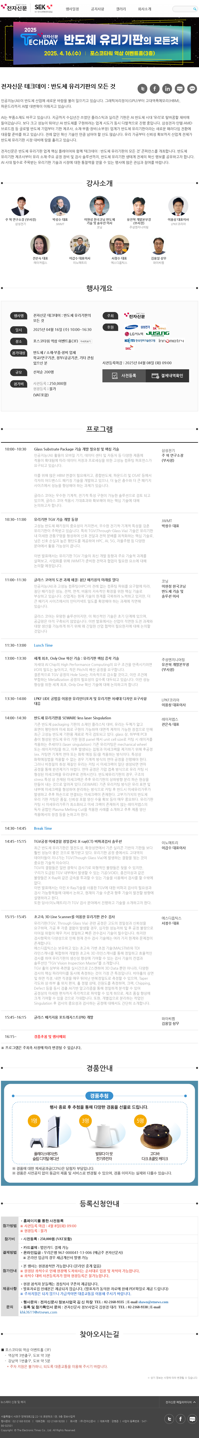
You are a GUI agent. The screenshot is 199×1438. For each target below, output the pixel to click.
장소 (18, 341)
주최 (110, 316)
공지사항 (97, 9)
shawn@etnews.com (153, 1302)
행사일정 (72, 9)
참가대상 (18, 353)
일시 (18, 330)
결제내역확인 (167, 376)
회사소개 (144, 9)
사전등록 (124, 376)
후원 (110, 327)
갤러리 (121, 9)
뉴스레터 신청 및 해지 (13, 1402)
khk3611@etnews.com (38, 1312)
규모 (18, 372)
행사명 (19, 316)
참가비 (19, 384)
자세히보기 (85, 341)
